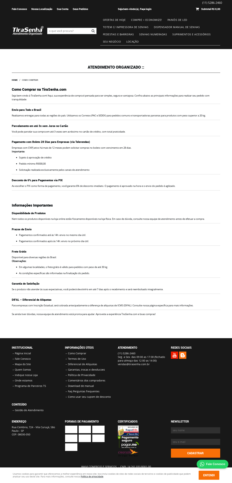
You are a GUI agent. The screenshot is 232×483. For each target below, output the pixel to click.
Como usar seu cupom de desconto (89, 396)
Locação (132, 41)
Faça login (146, 9)
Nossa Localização (41, 9)
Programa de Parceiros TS (30, 386)
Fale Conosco (19, 9)
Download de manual (81, 386)
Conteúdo (19, 404)
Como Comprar (77, 353)
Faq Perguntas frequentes (84, 391)
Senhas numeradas (153, 34)
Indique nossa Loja (26, 375)
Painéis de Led (177, 20)
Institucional (22, 348)
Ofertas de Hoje (114, 20)
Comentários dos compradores (86, 380)
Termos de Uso (77, 358)
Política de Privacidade (81, 375)
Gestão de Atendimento (29, 410)
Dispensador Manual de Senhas (177, 27)
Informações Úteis (79, 348)
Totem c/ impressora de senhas (126, 27)
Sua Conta (62, 9)
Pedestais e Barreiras (118, 34)
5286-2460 (126, 353)
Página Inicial (23, 353)
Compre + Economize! (146, 20)
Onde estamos (23, 380)
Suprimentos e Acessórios (191, 34)
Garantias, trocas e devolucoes (86, 369)
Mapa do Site (23, 364)
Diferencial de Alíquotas (82, 364)
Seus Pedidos (80, 9)
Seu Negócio (112, 41)
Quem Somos (23, 369)
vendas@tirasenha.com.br (134, 364)
